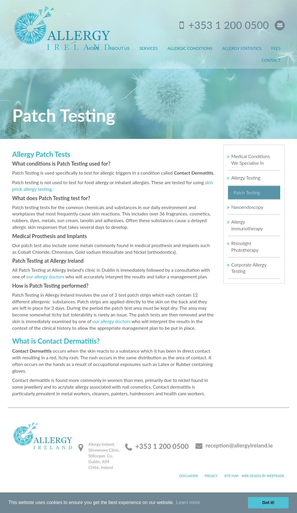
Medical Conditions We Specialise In (250, 159)
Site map (231, 476)
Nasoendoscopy (247, 207)
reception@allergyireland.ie (239, 445)
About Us (119, 48)
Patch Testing (247, 192)
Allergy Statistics (242, 48)
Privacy (211, 476)
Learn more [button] (188, 502)
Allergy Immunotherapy (247, 225)
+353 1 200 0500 (228, 25)
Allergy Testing (245, 177)
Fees (275, 48)
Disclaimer (188, 476)
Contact (271, 60)
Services (149, 48)
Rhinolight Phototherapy (245, 246)
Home (93, 48)
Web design (251, 476)
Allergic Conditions (189, 48)
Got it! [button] (268, 502)
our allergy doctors (45, 276)
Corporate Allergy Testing (249, 268)
